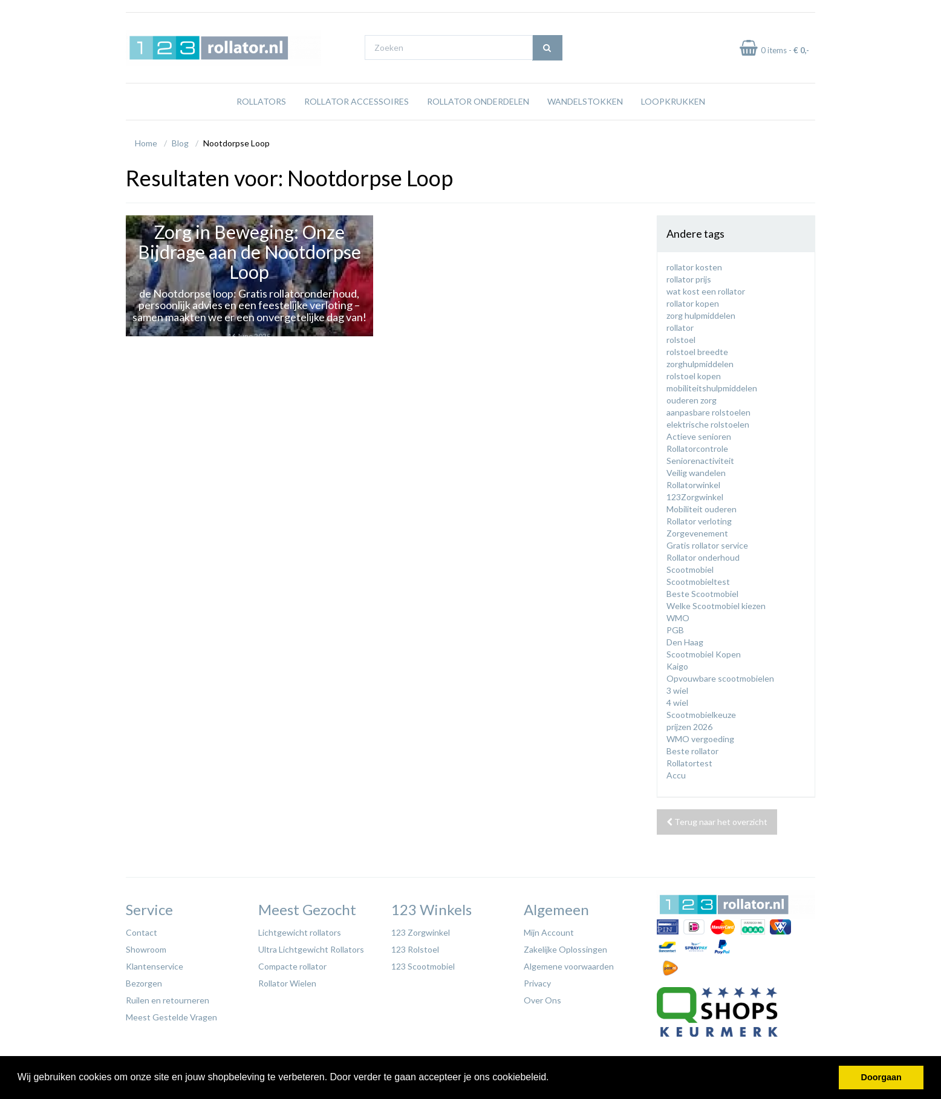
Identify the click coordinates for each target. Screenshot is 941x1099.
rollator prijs (688, 279)
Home (146, 143)
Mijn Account (549, 932)
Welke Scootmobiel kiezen (716, 606)
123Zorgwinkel (694, 497)
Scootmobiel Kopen (703, 654)
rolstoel (680, 339)
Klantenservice (154, 966)
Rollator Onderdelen (478, 101)
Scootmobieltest (698, 581)
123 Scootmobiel (423, 966)
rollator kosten (694, 267)
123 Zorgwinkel (420, 932)
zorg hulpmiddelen (700, 315)
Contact (141, 932)
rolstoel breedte (697, 352)
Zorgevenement (697, 533)
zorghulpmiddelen (700, 364)
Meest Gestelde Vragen (171, 1017)
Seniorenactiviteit (700, 460)
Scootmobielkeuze (701, 714)
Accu (676, 775)
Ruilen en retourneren (167, 1000)
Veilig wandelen (696, 473)
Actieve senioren (698, 436)
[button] (553, 1078)
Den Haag (684, 642)
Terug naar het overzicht (716, 822)
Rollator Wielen (287, 983)
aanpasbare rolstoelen (708, 412)
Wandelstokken (585, 101)
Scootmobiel (690, 569)
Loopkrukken (673, 101)
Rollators (261, 101)
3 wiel (677, 690)
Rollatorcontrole (697, 448)
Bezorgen (144, 983)
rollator (680, 327)
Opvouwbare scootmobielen (720, 678)
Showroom (146, 949)
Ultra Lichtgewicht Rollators (311, 949)
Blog (180, 143)
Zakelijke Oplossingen (565, 949)
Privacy (537, 983)
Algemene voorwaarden (569, 966)
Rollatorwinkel (693, 485)
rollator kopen (692, 303)
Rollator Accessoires (356, 101)
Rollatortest (689, 763)
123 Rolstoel (415, 949)
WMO (677, 618)
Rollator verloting (699, 521)
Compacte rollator (292, 966)
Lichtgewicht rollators (299, 932)
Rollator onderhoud (703, 557)
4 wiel (677, 702)
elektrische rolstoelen (707, 424)
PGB (675, 630)
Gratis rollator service (707, 545)
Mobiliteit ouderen (701, 509)
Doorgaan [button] (881, 1077)
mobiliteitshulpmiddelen (711, 388)
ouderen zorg (691, 400)
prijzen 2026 (689, 727)
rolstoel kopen (693, 376)
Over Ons (542, 1000)
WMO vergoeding (700, 739)
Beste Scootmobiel (702, 594)
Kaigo (677, 666)
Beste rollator (692, 751)
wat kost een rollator (705, 291)
